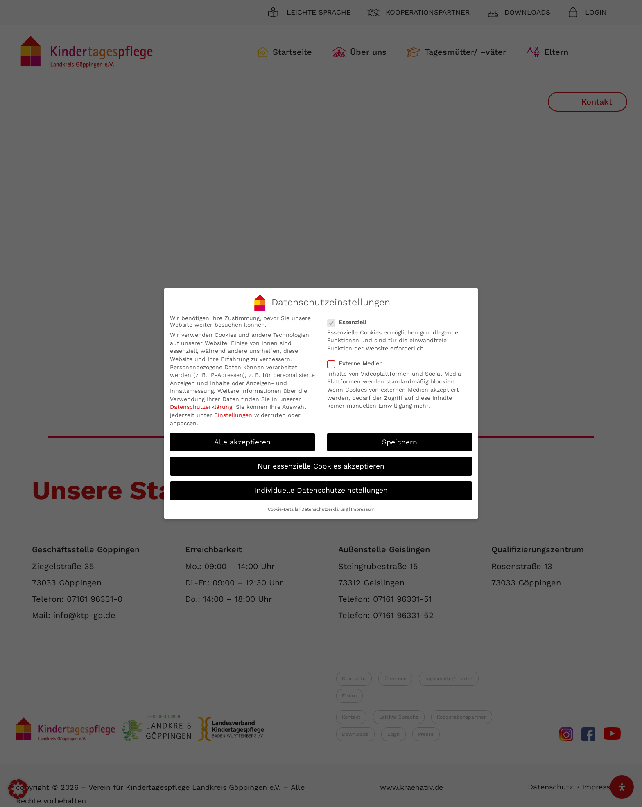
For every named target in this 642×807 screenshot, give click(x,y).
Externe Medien (358, 363)
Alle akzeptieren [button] (242, 442)
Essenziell (350, 322)
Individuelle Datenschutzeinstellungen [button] (321, 490)
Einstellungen (233, 415)
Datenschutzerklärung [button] (324, 509)
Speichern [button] (399, 442)
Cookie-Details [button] (283, 509)
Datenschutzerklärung (201, 407)
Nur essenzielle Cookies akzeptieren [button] (321, 466)
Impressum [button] (363, 509)
